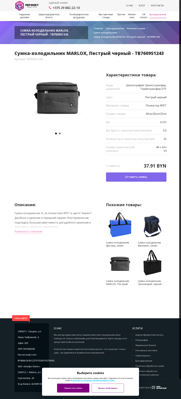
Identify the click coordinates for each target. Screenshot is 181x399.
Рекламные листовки (146, 350)
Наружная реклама (24, 16)
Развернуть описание (28, 231)
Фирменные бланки (145, 345)
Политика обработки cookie (149, 365)
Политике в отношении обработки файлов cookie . (94, 380)
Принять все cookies (73, 388)
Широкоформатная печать (48, 16)
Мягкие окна (132, 16)
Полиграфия (141, 340)
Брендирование (157, 14)
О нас (129, 5)
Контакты (157, 5)
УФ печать (143, 16)
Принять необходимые (108, 388)
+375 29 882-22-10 (66, 8)
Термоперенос (143, 355)
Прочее (121, 14)
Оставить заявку (136, 177)
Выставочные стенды (106, 16)
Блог (142, 5)
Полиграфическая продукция (78, 16)
